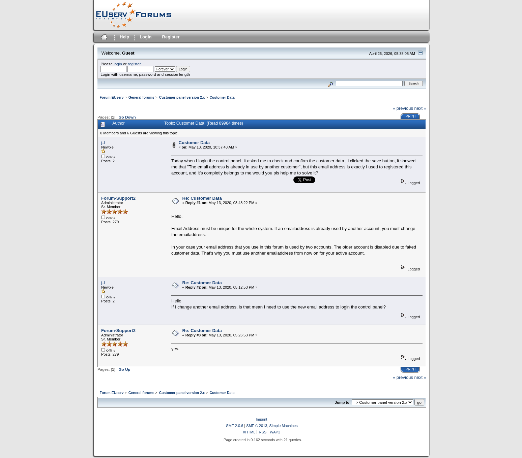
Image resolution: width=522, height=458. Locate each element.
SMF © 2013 (256, 426)
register (134, 64)
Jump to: (343, 402)
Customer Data (194, 142)
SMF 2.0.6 (234, 426)
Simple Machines (283, 426)
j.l (103, 142)
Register (171, 36)
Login (145, 36)
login (118, 64)
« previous (403, 108)
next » (420, 108)
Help (124, 36)
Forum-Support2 (118, 198)
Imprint (261, 419)
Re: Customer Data (202, 198)
